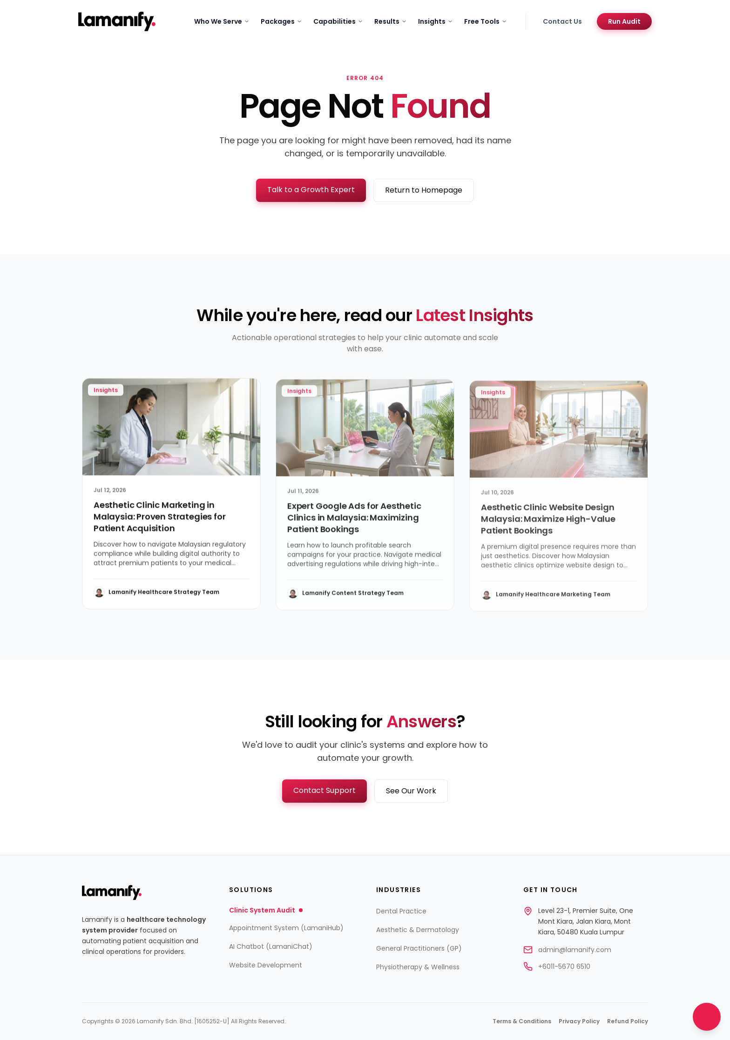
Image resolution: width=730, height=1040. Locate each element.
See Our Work (411, 790)
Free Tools (485, 21)
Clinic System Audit (266, 910)
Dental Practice (401, 911)
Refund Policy (627, 1021)
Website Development (265, 965)
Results (390, 21)
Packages (281, 21)
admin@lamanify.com (574, 949)
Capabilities (338, 21)
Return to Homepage (423, 190)
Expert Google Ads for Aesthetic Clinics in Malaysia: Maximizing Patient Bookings (354, 522)
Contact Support (324, 790)
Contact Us (562, 21)
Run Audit (624, 21)
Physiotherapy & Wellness (418, 967)
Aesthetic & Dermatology (417, 929)
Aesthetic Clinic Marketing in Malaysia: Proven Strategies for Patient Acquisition (159, 520)
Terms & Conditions (522, 1021)
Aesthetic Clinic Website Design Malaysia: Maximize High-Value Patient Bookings (548, 525)
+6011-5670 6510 (564, 966)
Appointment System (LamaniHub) (286, 928)
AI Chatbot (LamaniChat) (270, 946)
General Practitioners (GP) (419, 948)
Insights (435, 21)
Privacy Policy (579, 1021)
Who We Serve (222, 21)
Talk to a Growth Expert (311, 189)
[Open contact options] (707, 1017)
